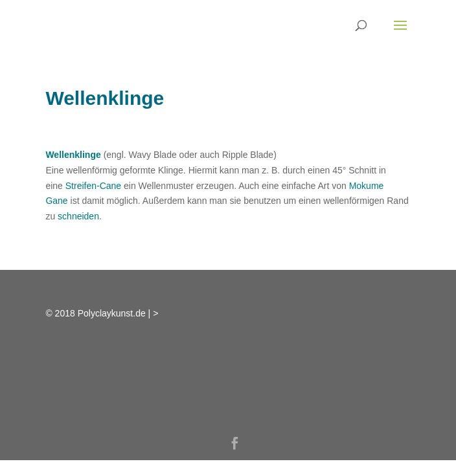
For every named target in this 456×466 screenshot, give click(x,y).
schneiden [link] (78, 216)
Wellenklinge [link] (72, 155)
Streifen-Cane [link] (93, 186)
